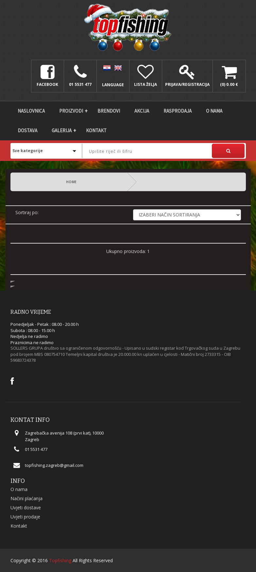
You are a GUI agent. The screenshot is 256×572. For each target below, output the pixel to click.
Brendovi (108, 111)
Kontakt (96, 130)
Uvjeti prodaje (25, 517)
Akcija (141, 111)
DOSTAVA (27, 130)
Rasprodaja (177, 111)
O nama (214, 111)
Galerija (62, 130)
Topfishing (60, 560)
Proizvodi (71, 111)
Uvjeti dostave (25, 507)
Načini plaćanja (26, 498)
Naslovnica (31, 111)
